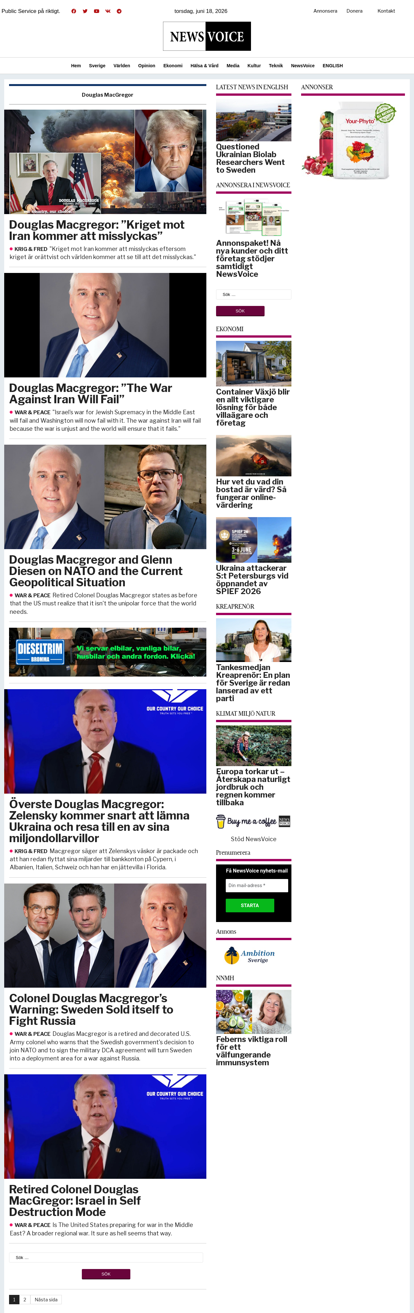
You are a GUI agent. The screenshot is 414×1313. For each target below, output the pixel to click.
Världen (122, 65)
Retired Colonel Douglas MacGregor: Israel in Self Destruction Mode (75, 1200)
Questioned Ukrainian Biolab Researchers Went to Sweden (250, 158)
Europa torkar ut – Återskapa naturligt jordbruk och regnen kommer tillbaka (253, 787)
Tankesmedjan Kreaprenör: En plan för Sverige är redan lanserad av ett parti (253, 683)
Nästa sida (46, 1299)
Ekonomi (172, 65)
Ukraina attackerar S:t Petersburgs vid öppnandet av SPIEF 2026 (252, 579)
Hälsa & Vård (204, 65)
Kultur (254, 65)
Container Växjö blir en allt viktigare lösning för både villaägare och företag (253, 407)
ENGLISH (333, 65)
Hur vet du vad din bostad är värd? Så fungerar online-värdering (251, 493)
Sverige (97, 65)
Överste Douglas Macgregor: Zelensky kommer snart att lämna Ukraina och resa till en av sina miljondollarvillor (99, 821)
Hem (76, 65)
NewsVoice (303, 65)
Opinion (146, 65)
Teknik (276, 65)
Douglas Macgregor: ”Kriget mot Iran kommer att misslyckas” (97, 230)
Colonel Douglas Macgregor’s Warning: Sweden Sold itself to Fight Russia (91, 1009)
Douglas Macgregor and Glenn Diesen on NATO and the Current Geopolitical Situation (96, 571)
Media (233, 65)
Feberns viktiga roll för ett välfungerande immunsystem (251, 1051)
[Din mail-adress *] (257, 885)
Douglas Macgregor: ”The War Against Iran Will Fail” (90, 393)
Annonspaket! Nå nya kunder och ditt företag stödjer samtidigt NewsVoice (252, 258)
